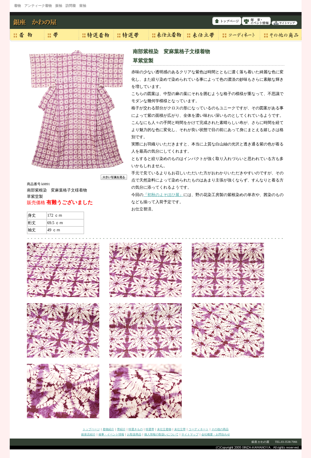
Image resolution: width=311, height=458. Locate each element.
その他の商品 (220, 429)
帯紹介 (121, 429)
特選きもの (135, 429)
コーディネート (199, 429)
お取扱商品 (134, 434)
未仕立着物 (164, 429)
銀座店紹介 (88, 434)
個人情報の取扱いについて (161, 434)
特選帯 (150, 429)
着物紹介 (108, 429)
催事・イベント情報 (111, 434)
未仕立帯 (180, 429)
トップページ (91, 429)
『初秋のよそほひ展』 (163, 195)
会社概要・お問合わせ (215, 434)
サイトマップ (190, 434)
